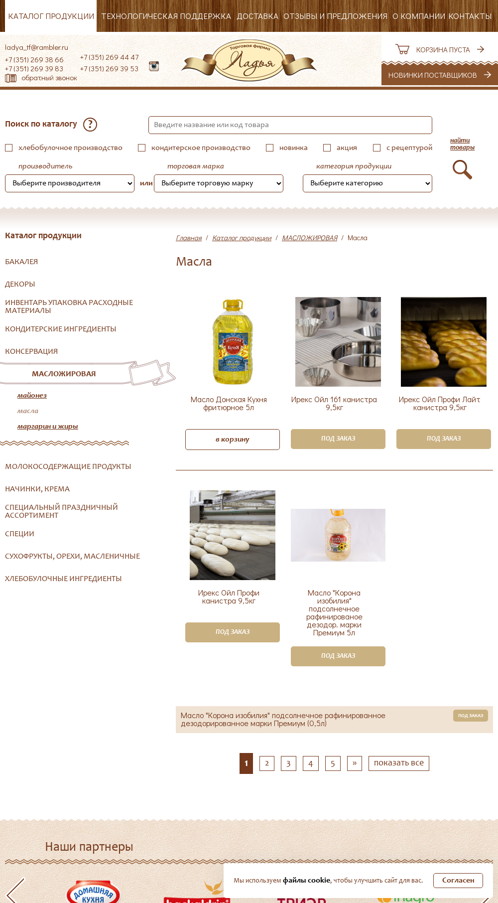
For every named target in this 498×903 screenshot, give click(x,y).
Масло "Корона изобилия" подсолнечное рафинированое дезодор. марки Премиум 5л (334, 612)
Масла (27, 411)
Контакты (470, 15)
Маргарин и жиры (47, 427)
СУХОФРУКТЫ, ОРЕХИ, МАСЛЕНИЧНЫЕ (72, 557)
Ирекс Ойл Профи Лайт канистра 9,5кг (440, 403)
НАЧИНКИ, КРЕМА (37, 489)
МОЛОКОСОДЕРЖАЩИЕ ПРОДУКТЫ (68, 467)
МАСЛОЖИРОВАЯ (64, 374)
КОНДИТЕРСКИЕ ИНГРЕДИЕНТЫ (61, 329)
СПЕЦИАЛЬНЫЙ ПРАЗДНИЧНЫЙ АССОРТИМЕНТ (61, 512)
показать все (399, 763)
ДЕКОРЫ (20, 285)
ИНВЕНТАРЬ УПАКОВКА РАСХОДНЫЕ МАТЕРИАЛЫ (69, 307)
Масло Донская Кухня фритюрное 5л (229, 403)
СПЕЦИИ (19, 534)
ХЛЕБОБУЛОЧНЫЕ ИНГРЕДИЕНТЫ (63, 579)
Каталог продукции (51, 15)
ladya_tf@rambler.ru (36, 47)
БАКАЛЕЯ (21, 262)
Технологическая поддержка (166, 15)
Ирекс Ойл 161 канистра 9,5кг (334, 403)
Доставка (257, 15)
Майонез (32, 396)
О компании (418, 15)
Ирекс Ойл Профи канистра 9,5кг (228, 597)
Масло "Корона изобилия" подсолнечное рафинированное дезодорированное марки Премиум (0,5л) (283, 719)
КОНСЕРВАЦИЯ (31, 352)
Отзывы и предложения (335, 15)
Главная (189, 237)
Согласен (458, 881)
